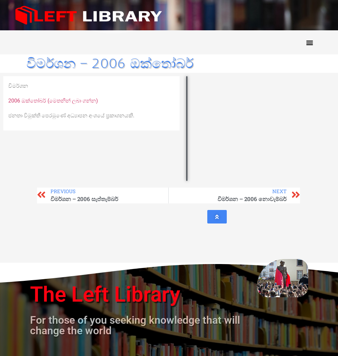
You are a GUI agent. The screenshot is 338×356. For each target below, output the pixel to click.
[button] (309, 42)
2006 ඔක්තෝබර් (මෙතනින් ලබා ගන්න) (53, 101)
